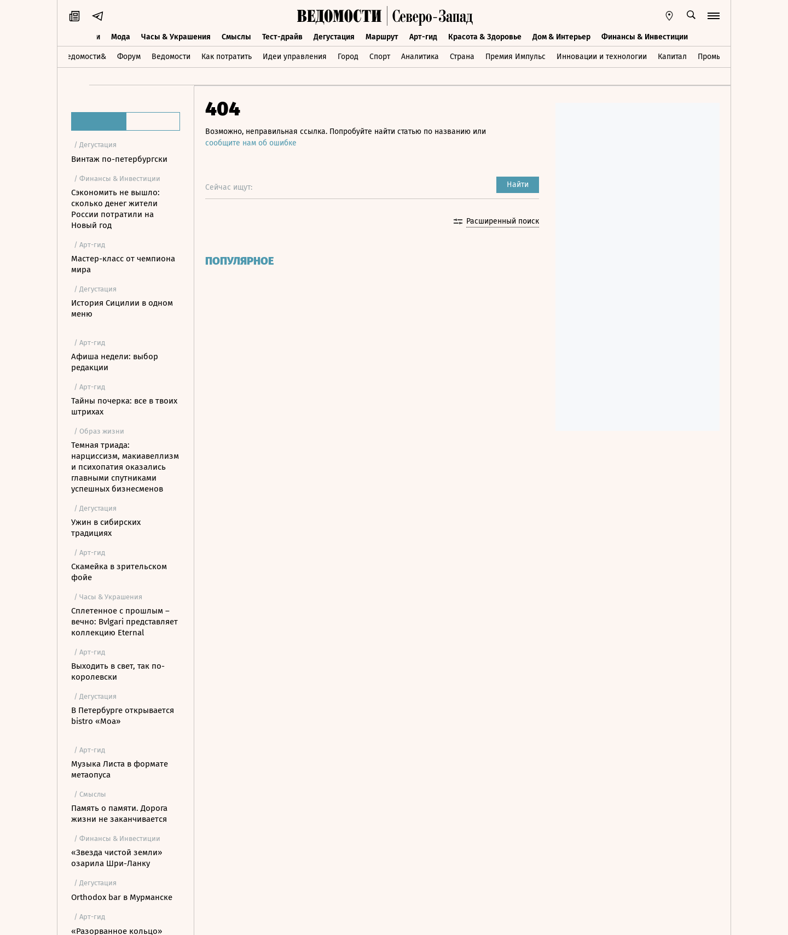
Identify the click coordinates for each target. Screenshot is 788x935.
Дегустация (334, 37)
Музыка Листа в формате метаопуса (119, 769)
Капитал (672, 56)
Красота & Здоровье (485, 37)
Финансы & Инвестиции (644, 37)
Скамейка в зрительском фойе (119, 572)
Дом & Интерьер (561, 37)
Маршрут (382, 37)
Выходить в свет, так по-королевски (118, 671)
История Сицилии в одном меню (122, 308)
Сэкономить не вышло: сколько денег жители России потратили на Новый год (115, 209)
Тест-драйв (282, 37)
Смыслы (236, 37)
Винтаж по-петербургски (119, 159)
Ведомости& (84, 56)
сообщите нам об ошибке (251, 143)
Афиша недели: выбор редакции (114, 362)
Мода (120, 37)
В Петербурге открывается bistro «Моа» (122, 715)
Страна (462, 56)
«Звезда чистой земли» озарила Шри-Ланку (116, 858)
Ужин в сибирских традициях (106, 527)
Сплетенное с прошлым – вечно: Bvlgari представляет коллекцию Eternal (124, 622)
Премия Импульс (515, 56)
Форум (129, 56)
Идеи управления (295, 56)
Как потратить (226, 56)
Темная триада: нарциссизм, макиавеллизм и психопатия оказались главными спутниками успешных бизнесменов (125, 467)
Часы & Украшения (176, 37)
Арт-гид (423, 37)
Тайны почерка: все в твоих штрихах (124, 406)
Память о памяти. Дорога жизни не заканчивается (119, 813)
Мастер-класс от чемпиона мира (123, 264)
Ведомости (171, 56)
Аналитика (420, 56)
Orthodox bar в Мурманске (121, 897)
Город (348, 56)
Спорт (379, 56)
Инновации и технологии (602, 56)
